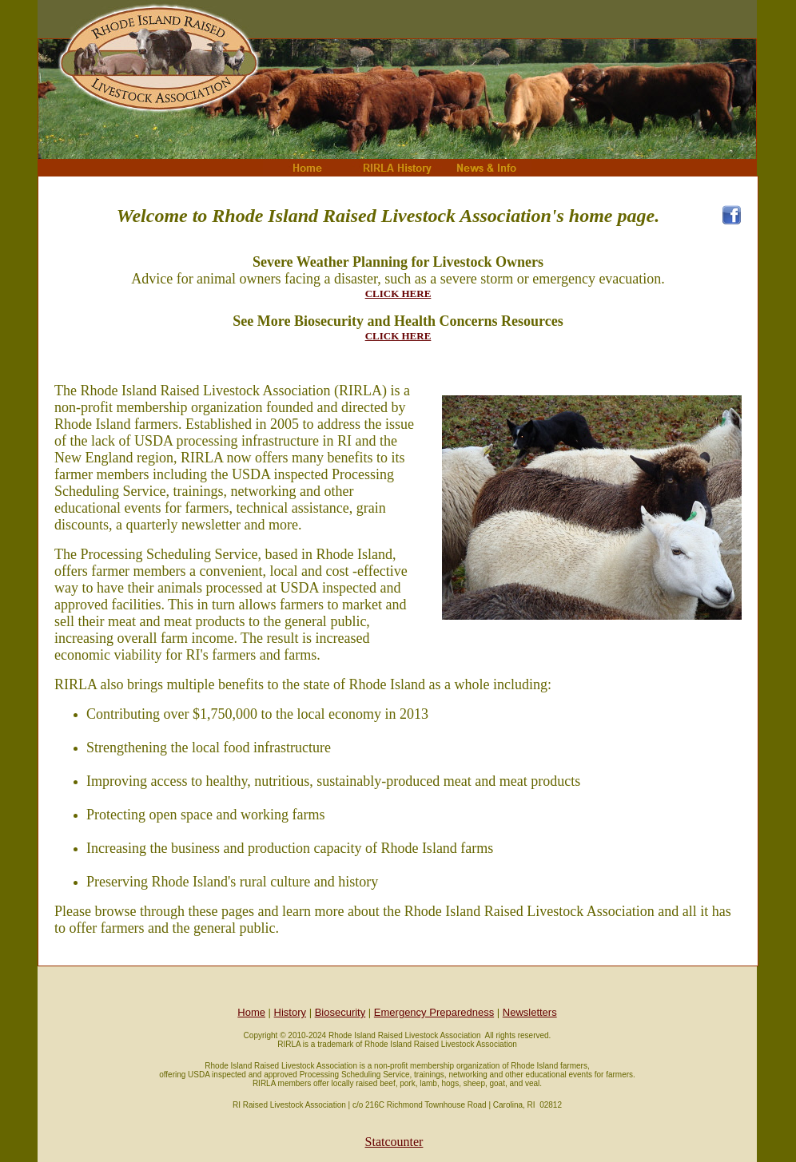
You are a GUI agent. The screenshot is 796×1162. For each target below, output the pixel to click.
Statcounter (394, 1141)
